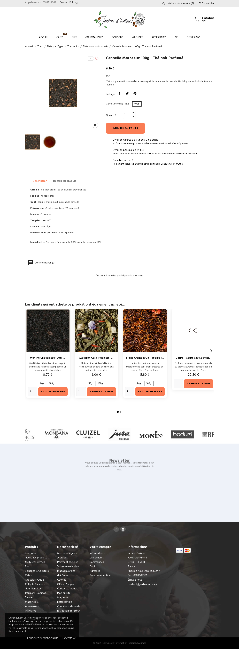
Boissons (117, 37)
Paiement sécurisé (67, 562)
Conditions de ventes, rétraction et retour (69, 608)
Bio (177, 37)
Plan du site (64, 593)
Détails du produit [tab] (64, 181)
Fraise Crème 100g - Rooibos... (145, 358)
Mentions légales (67, 553)
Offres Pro (193, 37)
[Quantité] (127, 114)
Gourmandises (94, 37)
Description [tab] (40, 181)
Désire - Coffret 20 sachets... (193, 358)
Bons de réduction (100, 575)
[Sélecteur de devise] (75, 3)
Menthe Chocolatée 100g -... (47, 358)
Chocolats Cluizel (34, 580)
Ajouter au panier (125, 128)
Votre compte (100, 547)
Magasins (62, 597)
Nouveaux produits (36, 558)
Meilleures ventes (35, 562)
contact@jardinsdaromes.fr (143, 584)
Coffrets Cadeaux (35, 584)
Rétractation (64, 602)
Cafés (61, 36)
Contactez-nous (66, 589)
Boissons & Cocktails (37, 571)
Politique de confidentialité (42, 638)
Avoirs (93, 566)
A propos (62, 558)
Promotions (31, 553)
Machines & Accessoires (32, 604)
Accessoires (158, 37)
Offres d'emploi (65, 584)
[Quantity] (32, 391)
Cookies (61, 580)
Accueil (43, 37)
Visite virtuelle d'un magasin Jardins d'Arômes (68, 571)
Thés (74, 37)
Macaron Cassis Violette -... (96, 358)
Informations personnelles (97, 555)
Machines (137, 37)
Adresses (95, 571)
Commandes (97, 562)
